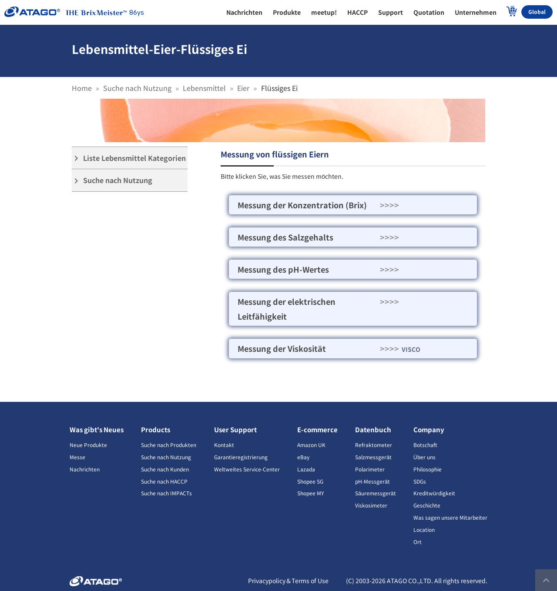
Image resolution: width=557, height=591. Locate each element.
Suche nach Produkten (168, 444)
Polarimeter (370, 469)
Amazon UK (311, 444)
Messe (77, 457)
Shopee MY (310, 493)
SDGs (419, 481)
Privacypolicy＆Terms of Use (288, 580)
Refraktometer (373, 444)
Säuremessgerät (375, 493)
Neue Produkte (88, 444)
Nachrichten (85, 469)
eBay (303, 457)
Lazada (306, 469)
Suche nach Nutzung (137, 88)
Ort (417, 541)
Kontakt (224, 444)
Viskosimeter (371, 505)
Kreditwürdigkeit (434, 493)
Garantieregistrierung (241, 457)
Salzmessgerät (373, 457)
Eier (243, 88)
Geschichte (426, 505)
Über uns (424, 457)
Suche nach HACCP (164, 481)
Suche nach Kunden (165, 469)
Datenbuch (373, 429)
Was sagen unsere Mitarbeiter (450, 517)
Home (82, 88)
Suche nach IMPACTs (166, 493)
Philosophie (427, 469)
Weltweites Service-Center (247, 469)
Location (424, 529)
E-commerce (317, 429)
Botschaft (425, 444)
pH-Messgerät (372, 481)
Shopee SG (310, 481)
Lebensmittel (204, 88)
